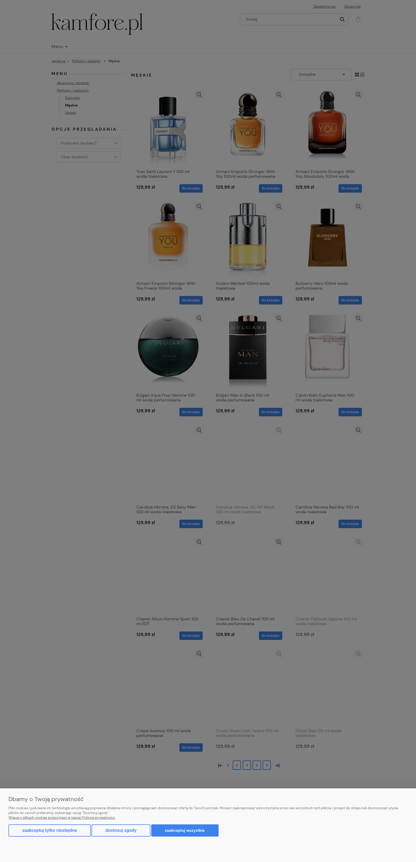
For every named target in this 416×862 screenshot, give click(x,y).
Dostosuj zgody (120, 830)
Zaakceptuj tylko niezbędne (49, 830)
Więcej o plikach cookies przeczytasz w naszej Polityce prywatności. (61, 817)
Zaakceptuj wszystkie (185, 830)
